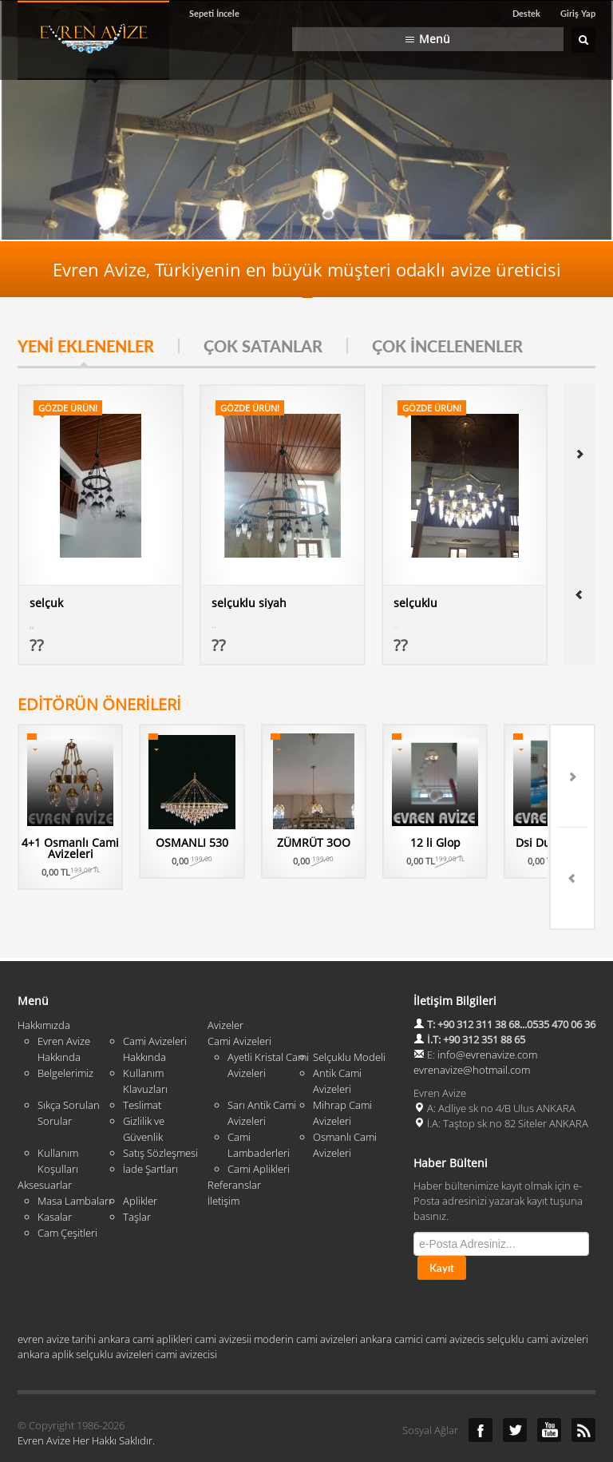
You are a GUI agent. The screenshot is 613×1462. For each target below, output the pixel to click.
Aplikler (140, 1161)
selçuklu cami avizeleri (537, 1299)
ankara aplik (45, 1314)
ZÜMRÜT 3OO (341, 842)
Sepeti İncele (214, 13)
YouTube (549, 1390)
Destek (526, 13)
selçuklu (415, 602)
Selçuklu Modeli (349, 1017)
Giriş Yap (577, 13)
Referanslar (234, 1145)
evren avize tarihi (57, 1299)
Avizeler (225, 985)
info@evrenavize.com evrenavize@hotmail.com (475, 1022)
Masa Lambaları (74, 1161)
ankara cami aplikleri (145, 1299)
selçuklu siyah (249, 602)
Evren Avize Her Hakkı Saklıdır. (86, 1400)
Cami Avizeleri (239, 1001)
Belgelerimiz (65, 1033)
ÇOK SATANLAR (263, 346)
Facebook (480, 1390)
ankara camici (391, 1299)
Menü (434, 38)
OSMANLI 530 (208, 842)
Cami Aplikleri (258, 1129)
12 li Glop (474, 842)
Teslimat (142, 1065)
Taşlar (137, 1177)
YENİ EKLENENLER (86, 346)
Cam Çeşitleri (67, 1193)
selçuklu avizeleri (114, 1314)
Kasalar (55, 1177)
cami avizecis (454, 1299)
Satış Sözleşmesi (160, 1113)
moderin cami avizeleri (306, 1299)
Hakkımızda (44, 985)
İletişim (223, 1161)
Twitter (515, 1390)
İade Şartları (150, 1129)
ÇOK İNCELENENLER (447, 346)
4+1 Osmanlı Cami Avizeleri (76, 848)
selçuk (46, 602)
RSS (583, 1390)
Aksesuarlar (45, 1145)
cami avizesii (223, 1299)
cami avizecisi (186, 1314)
